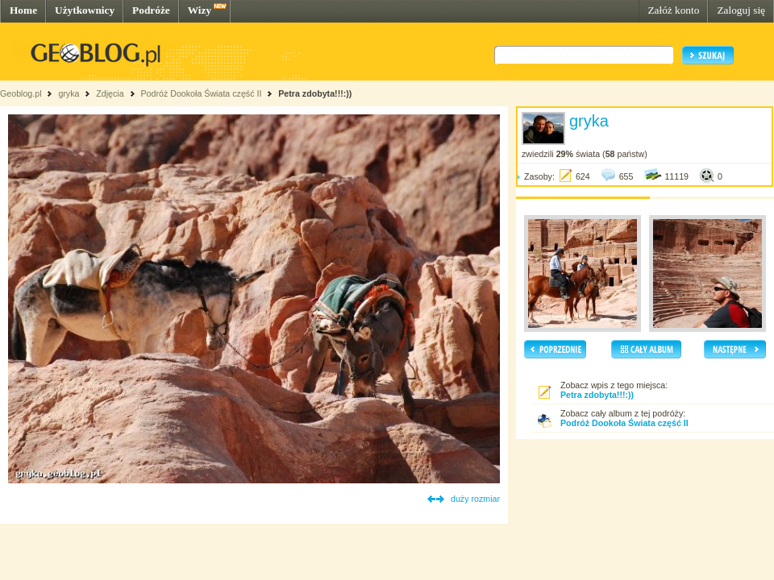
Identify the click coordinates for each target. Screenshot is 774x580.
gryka (68, 93)
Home (23, 10)
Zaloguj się (741, 10)
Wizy (199, 10)
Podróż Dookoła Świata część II (201, 93)
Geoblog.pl (21, 93)
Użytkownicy (84, 10)
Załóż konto (673, 10)
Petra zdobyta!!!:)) (315, 93)
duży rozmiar (475, 498)
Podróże (151, 10)
